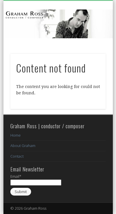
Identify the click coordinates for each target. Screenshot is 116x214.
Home (15, 135)
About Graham (22, 145)
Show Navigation (91, 51)
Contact (17, 156)
